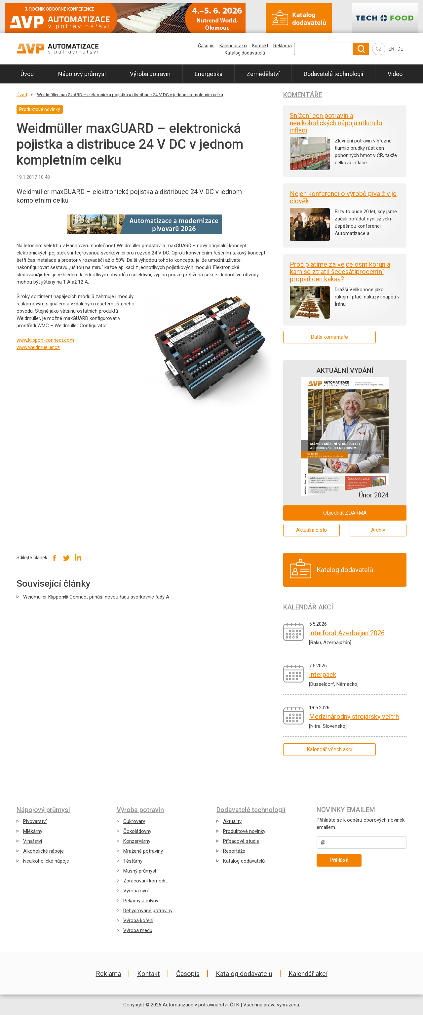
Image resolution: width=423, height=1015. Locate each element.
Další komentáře (329, 337)
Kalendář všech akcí (329, 749)
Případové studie (241, 841)
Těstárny (132, 861)
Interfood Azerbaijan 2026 (347, 633)
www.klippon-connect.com (45, 340)
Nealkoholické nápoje (46, 861)
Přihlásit (339, 860)
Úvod (27, 73)
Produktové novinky (244, 831)
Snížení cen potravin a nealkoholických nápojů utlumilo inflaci (336, 123)
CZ (379, 49)
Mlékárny (32, 831)
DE (400, 49)
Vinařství (32, 841)
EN (391, 49)
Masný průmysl (139, 871)
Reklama (282, 45)
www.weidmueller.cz (38, 347)
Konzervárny (136, 841)
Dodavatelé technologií (333, 73)
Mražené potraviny (143, 851)
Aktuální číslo (311, 530)
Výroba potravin (150, 73)
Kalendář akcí (233, 45)
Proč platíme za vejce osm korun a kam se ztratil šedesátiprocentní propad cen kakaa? (340, 272)
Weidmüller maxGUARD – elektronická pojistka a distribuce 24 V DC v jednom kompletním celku (130, 94)
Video (395, 73)
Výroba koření (138, 920)
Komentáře (302, 95)
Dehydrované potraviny (148, 911)
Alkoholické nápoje (43, 851)
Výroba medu (137, 930)
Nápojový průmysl (82, 73)
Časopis (206, 45)
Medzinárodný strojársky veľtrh (354, 717)
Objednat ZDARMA (344, 513)
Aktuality (232, 821)
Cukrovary (134, 821)
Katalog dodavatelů (245, 53)
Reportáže (234, 851)
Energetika (208, 73)
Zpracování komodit (145, 881)
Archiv (378, 530)
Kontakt (260, 45)
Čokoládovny (137, 831)
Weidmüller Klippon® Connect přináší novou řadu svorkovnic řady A (96, 597)
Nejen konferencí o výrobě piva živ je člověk (343, 197)
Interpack (322, 675)
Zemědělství (263, 73)
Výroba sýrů (136, 891)
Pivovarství (35, 821)
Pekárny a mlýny (140, 901)
